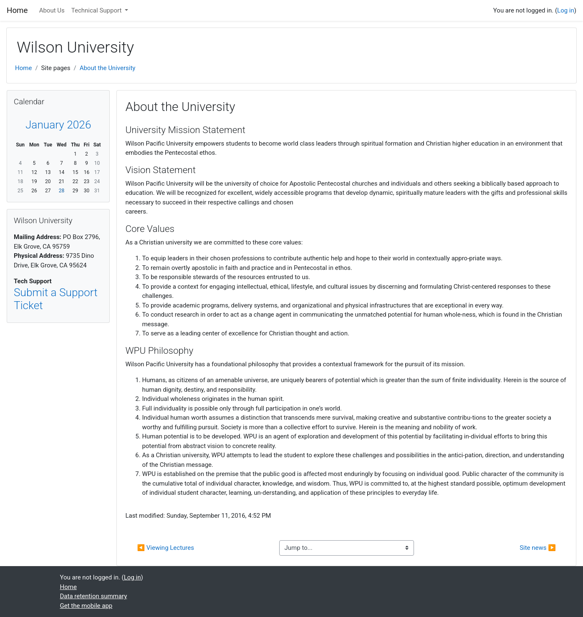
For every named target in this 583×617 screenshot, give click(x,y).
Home (23, 68)
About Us (52, 10)
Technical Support (97, 10)
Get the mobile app (86, 605)
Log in (565, 10)
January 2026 (58, 124)
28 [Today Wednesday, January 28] (62, 191)
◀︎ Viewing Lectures (165, 548)
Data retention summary (93, 596)
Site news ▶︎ (538, 548)
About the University (108, 68)
